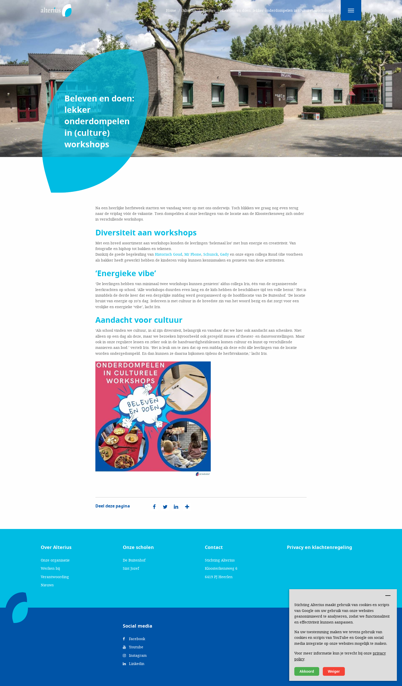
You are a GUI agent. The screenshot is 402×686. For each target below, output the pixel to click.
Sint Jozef (131, 568)
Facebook (134, 638)
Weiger (334, 671)
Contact (214, 547)
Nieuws (47, 585)
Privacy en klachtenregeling (319, 547)
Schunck (210, 254)
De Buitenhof (134, 560)
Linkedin (133, 663)
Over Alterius (56, 547)
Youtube (133, 647)
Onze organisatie (55, 560)
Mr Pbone (192, 254)
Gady (224, 254)
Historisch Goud (168, 254)
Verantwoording (55, 576)
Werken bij (50, 568)
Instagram (135, 655)
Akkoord (306, 671)
